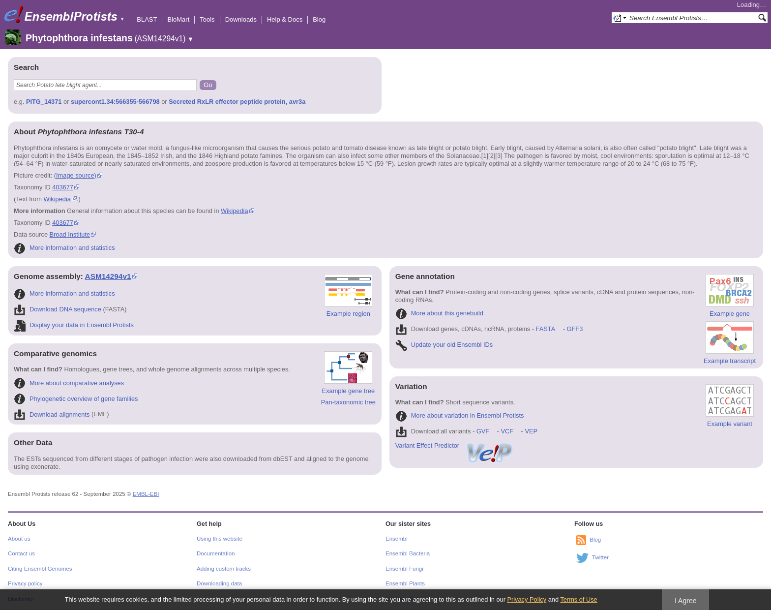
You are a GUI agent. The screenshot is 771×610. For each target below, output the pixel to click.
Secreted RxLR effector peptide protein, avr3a (237, 101)
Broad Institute (70, 234)
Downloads (241, 19)
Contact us (21, 553)
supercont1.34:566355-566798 (115, 101)
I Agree (686, 601)
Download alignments (51, 414)
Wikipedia (56, 199)
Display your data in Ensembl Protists (74, 325)
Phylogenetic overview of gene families (76, 398)
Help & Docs (284, 19)
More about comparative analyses (69, 383)
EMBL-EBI (146, 494)
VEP (531, 431)
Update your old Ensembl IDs (444, 344)
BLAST (147, 19)
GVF (482, 431)
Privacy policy (25, 583)
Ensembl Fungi (404, 569)
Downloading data (219, 583)
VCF (507, 431)
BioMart (178, 19)
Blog (319, 19)
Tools (207, 19)
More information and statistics (64, 247)
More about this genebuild (439, 313)
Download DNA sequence (57, 309)
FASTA (545, 329)
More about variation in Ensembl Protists (459, 415)
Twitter (600, 557)
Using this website (219, 539)
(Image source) (75, 175)
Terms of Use (578, 599)
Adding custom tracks (224, 569)
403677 (62, 187)
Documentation (216, 553)
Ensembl (397, 539)
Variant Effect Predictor (454, 445)
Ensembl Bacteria (408, 553)
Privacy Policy (526, 599)
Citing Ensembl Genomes (40, 569)
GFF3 (574, 329)
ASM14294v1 (108, 276)
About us (19, 539)
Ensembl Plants (405, 583)
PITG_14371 (44, 101)
